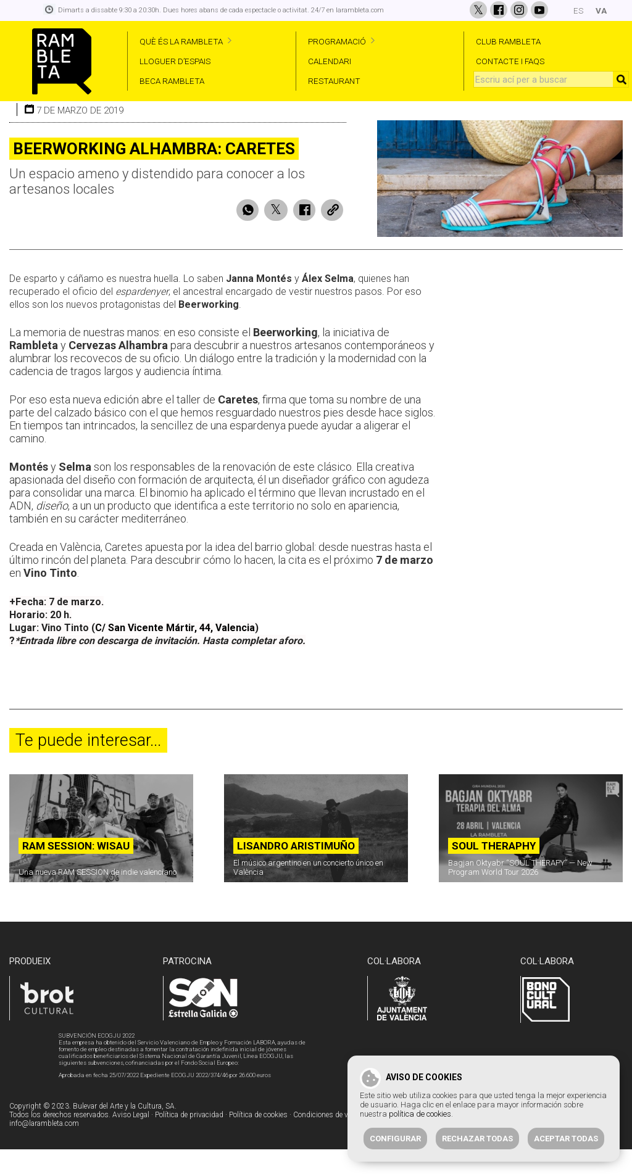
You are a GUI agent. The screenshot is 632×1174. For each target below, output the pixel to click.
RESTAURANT (334, 81)
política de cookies (420, 1113)
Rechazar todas (477, 1138)
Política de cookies (258, 1140)
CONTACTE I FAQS (510, 61)
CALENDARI (329, 61)
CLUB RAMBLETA (508, 41)
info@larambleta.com (44, 1148)
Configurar (395, 1138)
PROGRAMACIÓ (337, 41)
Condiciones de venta (327, 1140)
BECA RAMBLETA (171, 81)
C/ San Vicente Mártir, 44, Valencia (175, 653)
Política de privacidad (189, 1140)
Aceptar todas (566, 1138)
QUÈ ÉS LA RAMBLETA (181, 41)
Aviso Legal (130, 1140)
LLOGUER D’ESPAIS (174, 61)
